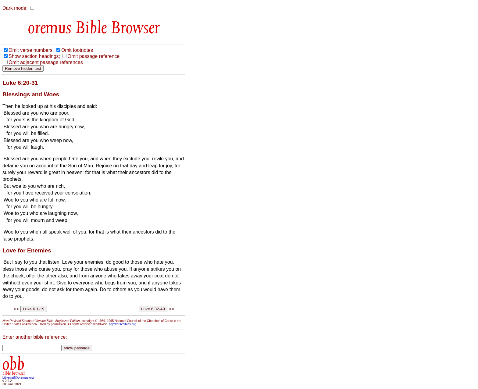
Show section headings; (34, 56)
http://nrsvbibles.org (122, 324)
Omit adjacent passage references (46, 62)
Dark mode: (15, 8)
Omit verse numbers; (31, 50)
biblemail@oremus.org (18, 377)
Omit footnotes (77, 50)
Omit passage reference (93, 56)
